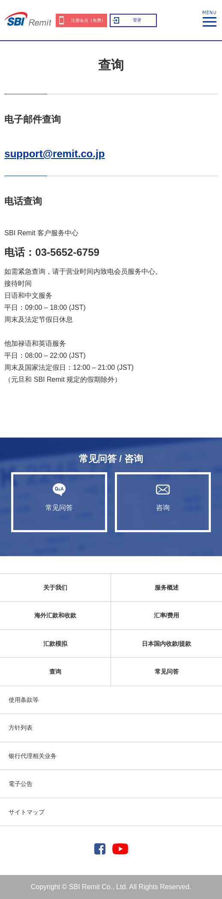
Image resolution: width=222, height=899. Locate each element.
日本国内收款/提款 (167, 643)
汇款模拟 (55, 643)
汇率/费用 (167, 615)
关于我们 (55, 587)
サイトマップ (27, 812)
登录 (137, 20)
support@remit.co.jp (54, 153)
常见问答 (59, 497)
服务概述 (167, 587)
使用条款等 (24, 699)
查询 (55, 671)
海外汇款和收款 (55, 615)
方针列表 (21, 727)
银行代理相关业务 (33, 755)
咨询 (163, 497)
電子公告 (21, 783)
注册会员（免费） (88, 20)
